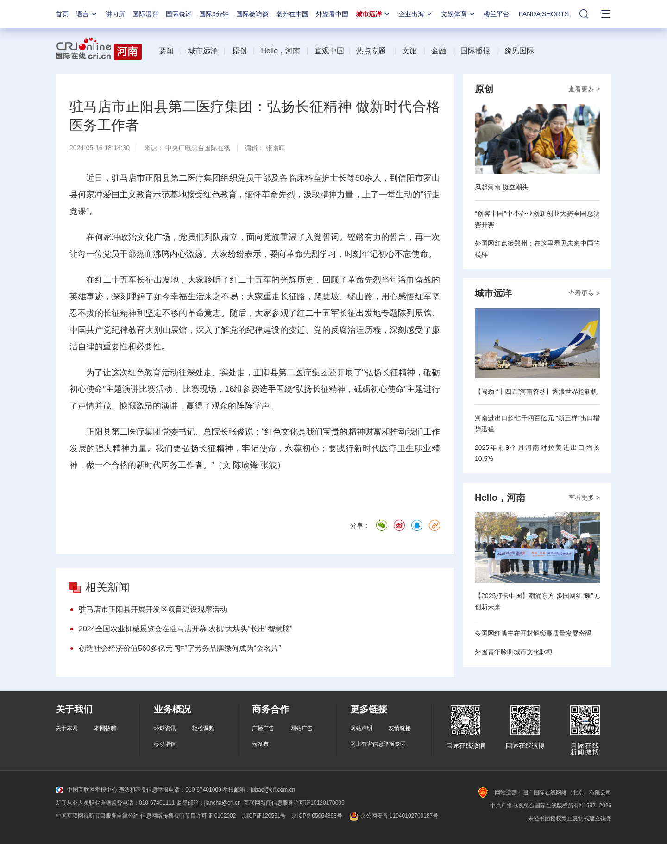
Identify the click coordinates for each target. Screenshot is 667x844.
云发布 (260, 744)
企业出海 (416, 14)
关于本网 (67, 728)
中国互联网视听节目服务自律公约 (97, 816)
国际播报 (475, 51)
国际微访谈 (252, 14)
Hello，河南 (280, 51)
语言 (87, 14)
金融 (438, 51)
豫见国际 (519, 51)
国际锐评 (179, 14)
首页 (62, 14)
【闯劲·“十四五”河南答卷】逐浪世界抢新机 (536, 391)
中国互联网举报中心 (86, 790)
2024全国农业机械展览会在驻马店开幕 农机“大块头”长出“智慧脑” (185, 629)
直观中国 (329, 51)
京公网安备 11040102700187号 (393, 816)
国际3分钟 (214, 14)
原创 (239, 51)
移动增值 (165, 744)
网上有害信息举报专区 (378, 744)
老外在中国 (292, 14)
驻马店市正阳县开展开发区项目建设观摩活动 (153, 609)
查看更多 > (584, 89)
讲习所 (115, 14)
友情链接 (400, 728)
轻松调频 (203, 728)
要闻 (166, 51)
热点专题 (371, 51)
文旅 (409, 51)
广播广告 (263, 728)
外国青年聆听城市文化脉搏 (514, 651)
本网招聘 (105, 728)
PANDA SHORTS (544, 14)
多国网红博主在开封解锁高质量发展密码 (533, 633)
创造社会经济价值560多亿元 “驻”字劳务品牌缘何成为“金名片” (180, 648)
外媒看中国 (332, 14)
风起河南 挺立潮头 (502, 187)
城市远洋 (373, 14)
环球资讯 (165, 728)
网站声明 (361, 728)
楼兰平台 (497, 14)
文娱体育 (458, 14)
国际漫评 (145, 14)
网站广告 (301, 728)
